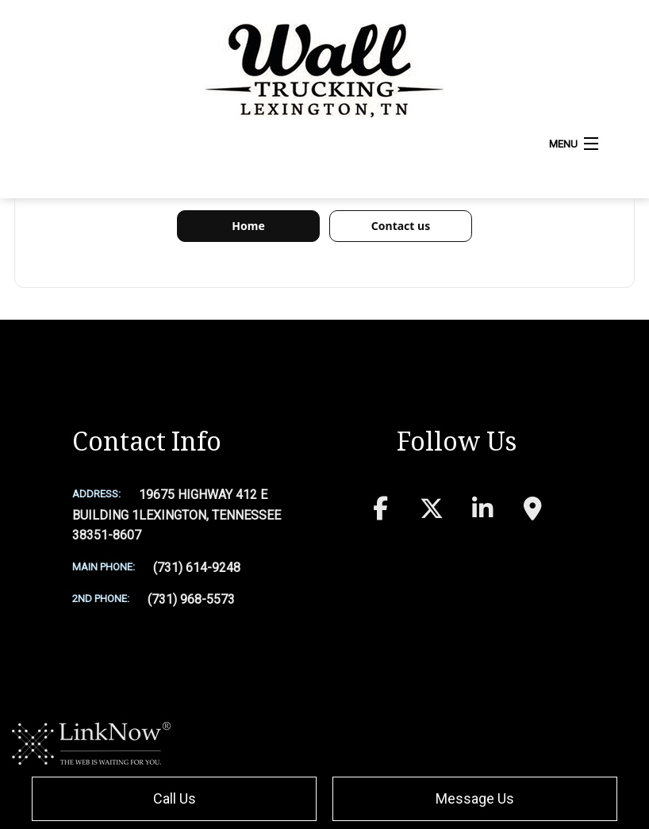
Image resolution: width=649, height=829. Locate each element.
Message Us (475, 798)
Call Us (174, 798)
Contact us (400, 225)
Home (248, 225)
